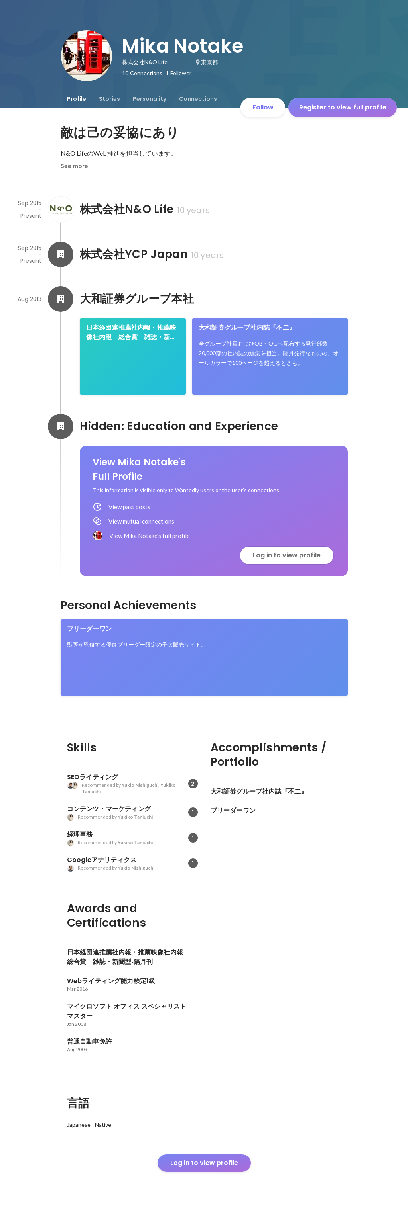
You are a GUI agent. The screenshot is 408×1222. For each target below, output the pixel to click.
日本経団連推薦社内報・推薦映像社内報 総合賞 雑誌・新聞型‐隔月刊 (131, 332)
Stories (109, 99)
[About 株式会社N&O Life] (60, 209)
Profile (76, 99)
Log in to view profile (287, 555)
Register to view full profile (342, 107)
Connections (198, 99)
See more (74, 166)
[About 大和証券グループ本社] (60, 299)
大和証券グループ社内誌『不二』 (247, 327)
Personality (149, 99)
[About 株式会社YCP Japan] (60, 254)
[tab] (77, 98)
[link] (133, 356)
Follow (263, 107)
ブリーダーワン (89, 628)
